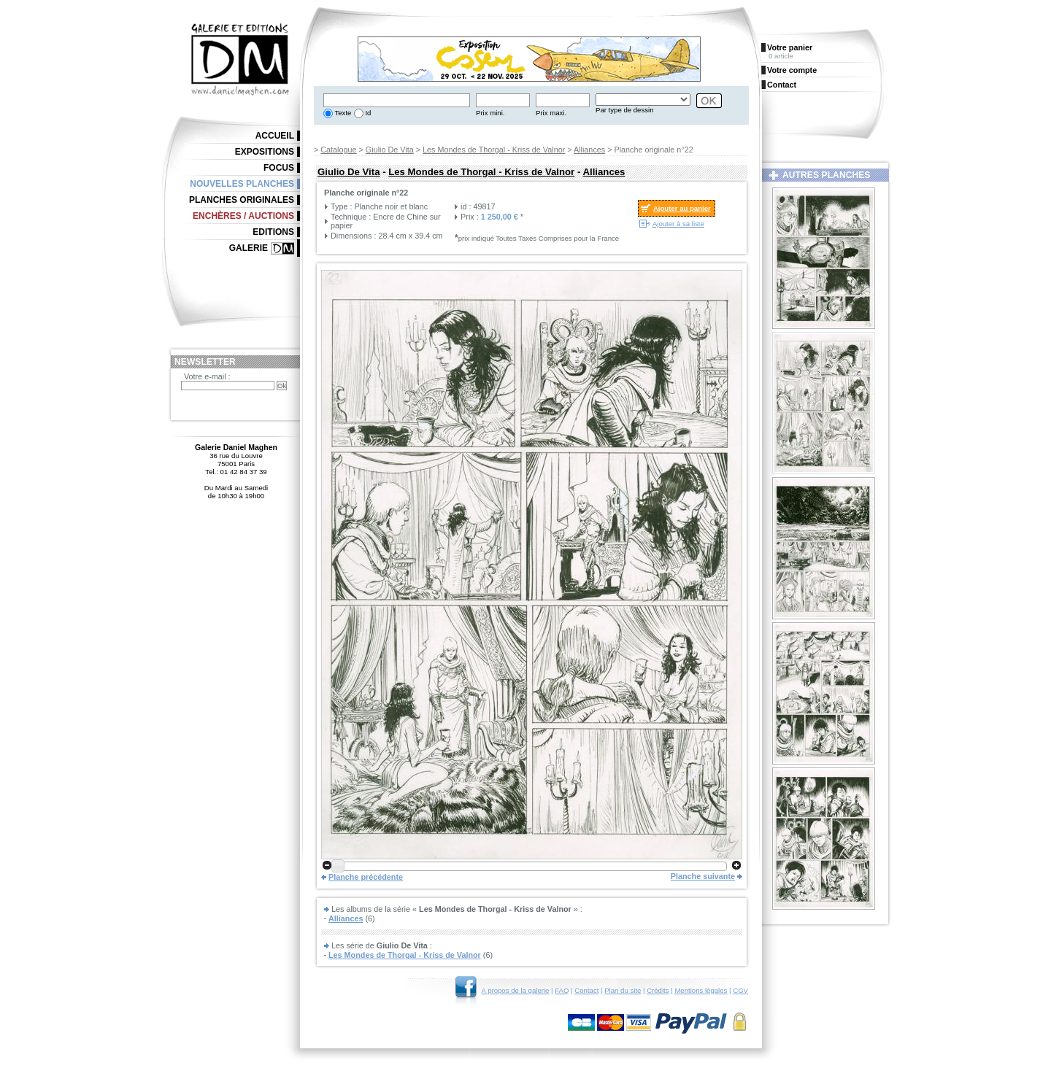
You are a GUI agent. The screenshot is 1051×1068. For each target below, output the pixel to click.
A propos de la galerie (516, 990)
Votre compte (792, 70)
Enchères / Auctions (243, 216)
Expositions (264, 152)
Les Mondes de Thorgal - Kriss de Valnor (494, 149)
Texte (342, 113)
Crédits (658, 990)
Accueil (274, 136)
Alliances (589, 149)
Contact (586, 990)
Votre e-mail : (207, 376)
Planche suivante (703, 876)
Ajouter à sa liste (678, 224)
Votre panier (789, 47)
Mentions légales (700, 990)
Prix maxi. (551, 113)
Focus (278, 168)
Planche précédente (365, 876)
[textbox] (396, 100)
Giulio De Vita (390, 149)
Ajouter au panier (682, 208)
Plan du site (622, 990)
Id (367, 113)
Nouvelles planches (242, 184)
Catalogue (338, 149)
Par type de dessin (624, 110)
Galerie (248, 248)
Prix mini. (490, 113)
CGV (740, 990)
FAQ (562, 990)
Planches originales (241, 200)
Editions (273, 232)
